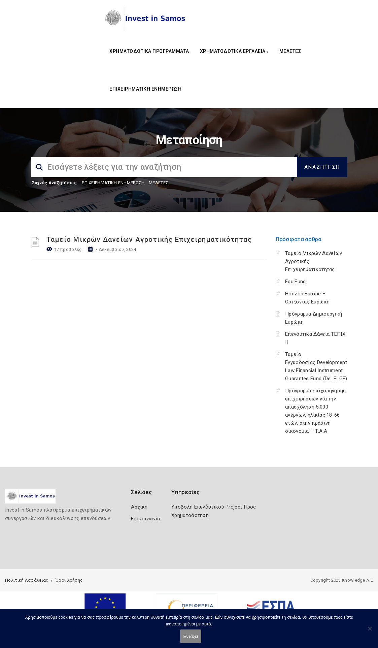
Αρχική (139, 507)
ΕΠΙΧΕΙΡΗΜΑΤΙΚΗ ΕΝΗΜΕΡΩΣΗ (145, 89)
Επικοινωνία (145, 519)
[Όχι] (369, 632)
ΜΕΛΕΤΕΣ (290, 51)
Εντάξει (190, 636)
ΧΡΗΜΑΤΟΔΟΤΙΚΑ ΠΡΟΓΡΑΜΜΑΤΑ (149, 51)
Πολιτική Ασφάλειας (26, 580)
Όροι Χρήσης (69, 580)
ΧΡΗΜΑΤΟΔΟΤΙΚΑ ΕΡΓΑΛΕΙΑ (234, 51)
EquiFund (295, 282)
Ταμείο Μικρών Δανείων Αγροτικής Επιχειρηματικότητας (149, 239)
